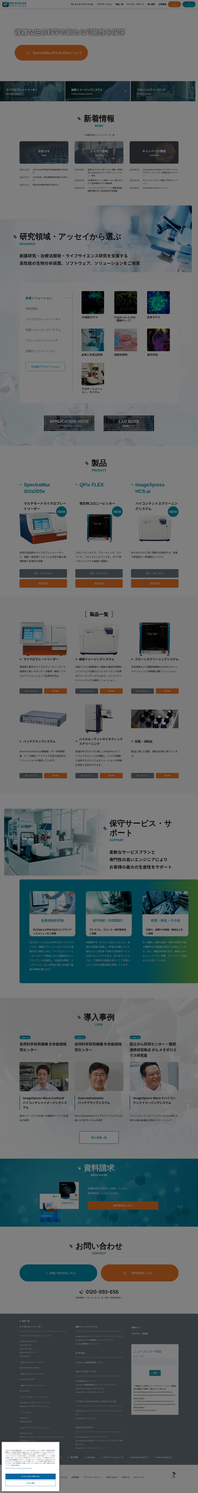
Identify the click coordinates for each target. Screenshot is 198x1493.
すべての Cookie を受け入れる (30, 1476)
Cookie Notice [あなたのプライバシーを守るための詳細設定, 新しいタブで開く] (15, 1465)
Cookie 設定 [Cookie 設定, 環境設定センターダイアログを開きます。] (30, 1483)
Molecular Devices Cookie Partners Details (18, 1468)
